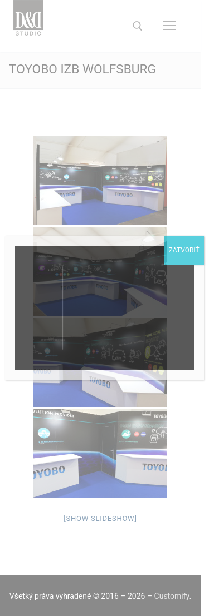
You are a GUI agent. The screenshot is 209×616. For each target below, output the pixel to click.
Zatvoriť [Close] (184, 250)
